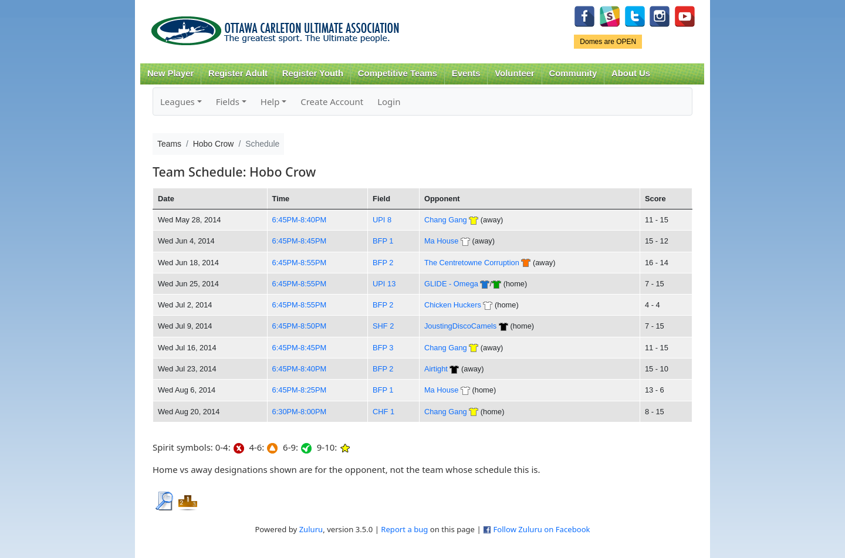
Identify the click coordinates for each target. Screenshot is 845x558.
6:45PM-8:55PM (299, 262)
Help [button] (270, 101)
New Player (170, 73)
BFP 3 (383, 347)
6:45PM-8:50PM (299, 326)
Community (573, 73)
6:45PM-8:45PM (299, 240)
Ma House (441, 240)
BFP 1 (383, 240)
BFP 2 (383, 262)
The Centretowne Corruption (471, 262)
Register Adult (238, 73)
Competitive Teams (397, 73)
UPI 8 (382, 219)
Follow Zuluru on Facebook (541, 529)
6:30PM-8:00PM (299, 411)
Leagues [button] (177, 101)
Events (466, 73)
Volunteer (514, 73)
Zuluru (311, 529)
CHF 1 (383, 411)
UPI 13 (384, 283)
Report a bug (404, 529)
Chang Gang (445, 219)
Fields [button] (227, 101)
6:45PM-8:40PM (299, 219)
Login (388, 101)
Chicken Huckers (452, 304)
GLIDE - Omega (451, 283)
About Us (630, 73)
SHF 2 (383, 326)
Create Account (331, 101)
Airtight (436, 368)
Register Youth (312, 73)
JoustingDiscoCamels (460, 326)
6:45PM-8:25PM (299, 389)
